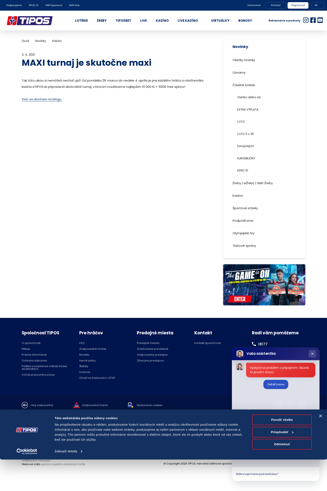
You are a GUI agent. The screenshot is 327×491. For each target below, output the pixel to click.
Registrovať (298, 5)
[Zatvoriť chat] (312, 354)
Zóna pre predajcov (150, 360)
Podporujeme (14, 5)
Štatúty (83, 366)
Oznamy (239, 72)
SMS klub (74, 5)
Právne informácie (34, 355)
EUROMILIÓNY (246, 158)
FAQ (82, 343)
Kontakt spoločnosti (207, 343)
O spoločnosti (31, 343)
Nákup (26, 349)
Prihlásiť (275, 5)
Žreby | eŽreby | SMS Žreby (253, 183)
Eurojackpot (245, 146)
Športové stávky (245, 208)
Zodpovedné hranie (92, 349)
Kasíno (238, 195)
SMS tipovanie (53, 5)
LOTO (241, 122)
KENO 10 (242, 170)
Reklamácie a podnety (285, 20)
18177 (263, 344)
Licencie (84, 372)
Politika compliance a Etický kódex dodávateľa (44, 367)
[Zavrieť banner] (320, 447)
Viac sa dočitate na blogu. (42, 99)
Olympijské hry (243, 233)
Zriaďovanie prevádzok (152, 349)
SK (316, 5)
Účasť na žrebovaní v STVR (97, 378)
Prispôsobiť (282, 463)
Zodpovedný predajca (152, 355)
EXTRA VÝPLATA (247, 110)
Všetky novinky (244, 60)
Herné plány (87, 360)
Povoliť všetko (282, 451)
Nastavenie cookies (153, 405)
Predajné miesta (148, 343)
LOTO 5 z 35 (245, 134)
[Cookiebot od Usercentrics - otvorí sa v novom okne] (27, 483)
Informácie (254, 5)
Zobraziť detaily (66, 483)
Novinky (40, 41)
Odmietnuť (282, 476)
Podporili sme (243, 220)
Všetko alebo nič (249, 97)
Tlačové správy (244, 245)
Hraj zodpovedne (43, 405)
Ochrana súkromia (34, 360)
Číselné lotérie (244, 85)
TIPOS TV (34, 5)
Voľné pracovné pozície (38, 375)
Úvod (25, 41)
